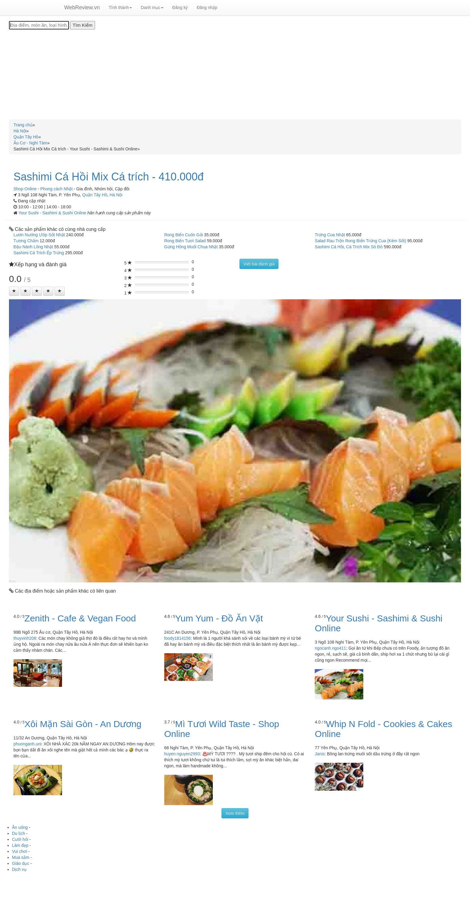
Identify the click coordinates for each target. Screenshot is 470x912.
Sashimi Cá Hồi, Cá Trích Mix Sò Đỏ (348, 246)
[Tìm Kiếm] (82, 25)
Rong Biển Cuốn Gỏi (183, 234)
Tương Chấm (26, 240)
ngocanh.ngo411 (330, 648)
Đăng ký (180, 7)
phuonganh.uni (27, 743)
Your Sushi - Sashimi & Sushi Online (53, 212)
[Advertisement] (235, 74)
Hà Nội (116, 194)
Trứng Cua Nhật (330, 234)
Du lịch (18, 833)
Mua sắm (20, 857)
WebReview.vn (82, 8)
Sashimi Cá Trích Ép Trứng (38, 252)
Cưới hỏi (20, 839)
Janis (320, 753)
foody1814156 (177, 638)
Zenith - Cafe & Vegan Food (80, 618)
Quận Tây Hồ (94, 194)
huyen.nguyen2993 (182, 753)
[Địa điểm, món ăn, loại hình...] (39, 25)
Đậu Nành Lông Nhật (33, 246)
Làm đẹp (20, 845)
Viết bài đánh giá (259, 263)
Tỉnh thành (120, 7)
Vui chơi (19, 851)
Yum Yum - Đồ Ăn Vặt (219, 618)
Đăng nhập (207, 7)
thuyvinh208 (24, 638)
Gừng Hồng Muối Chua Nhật (191, 246)
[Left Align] (14, 291)
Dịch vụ (19, 869)
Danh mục (152, 7)
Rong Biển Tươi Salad (185, 240)
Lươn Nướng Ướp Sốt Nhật (39, 234)
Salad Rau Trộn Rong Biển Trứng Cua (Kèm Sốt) (360, 240)
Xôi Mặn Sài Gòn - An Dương (83, 724)
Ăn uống (20, 827)
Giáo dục (20, 863)
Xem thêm (235, 813)
